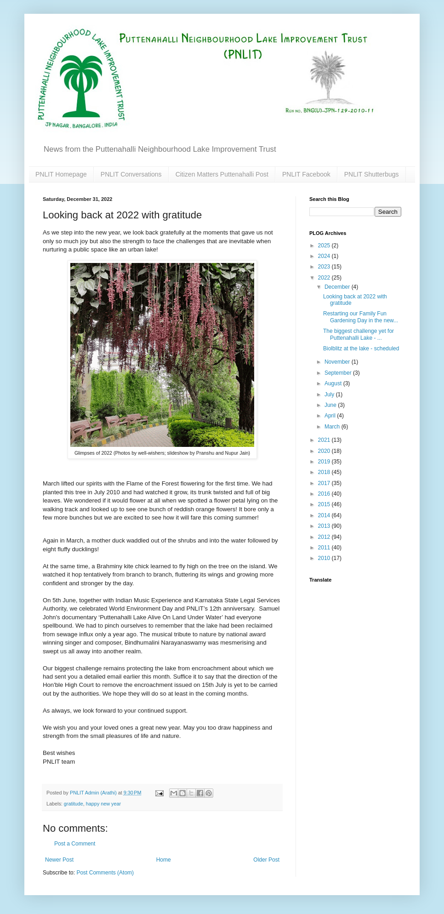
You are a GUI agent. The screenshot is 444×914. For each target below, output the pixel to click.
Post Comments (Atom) (105, 872)
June (331, 405)
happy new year (103, 803)
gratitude (73, 803)
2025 (325, 245)
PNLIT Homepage (61, 174)
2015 (325, 504)
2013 (325, 526)
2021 (325, 440)
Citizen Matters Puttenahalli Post (222, 174)
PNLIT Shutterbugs (371, 174)
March (333, 426)
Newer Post (59, 860)
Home (163, 860)
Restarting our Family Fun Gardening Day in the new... (360, 316)
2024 (325, 256)
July (330, 394)
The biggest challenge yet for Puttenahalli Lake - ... (358, 334)
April (330, 415)
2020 (325, 451)
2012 (325, 537)
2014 (325, 515)
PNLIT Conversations (131, 174)
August (333, 383)
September (338, 373)
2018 (325, 472)
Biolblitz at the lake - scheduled (361, 348)
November (338, 362)
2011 (325, 547)
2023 (325, 266)
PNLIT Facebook (306, 174)
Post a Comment (74, 843)
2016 (325, 494)
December (338, 287)
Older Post (266, 860)
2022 (325, 277)
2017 (325, 483)
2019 (325, 461)
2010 (325, 558)
